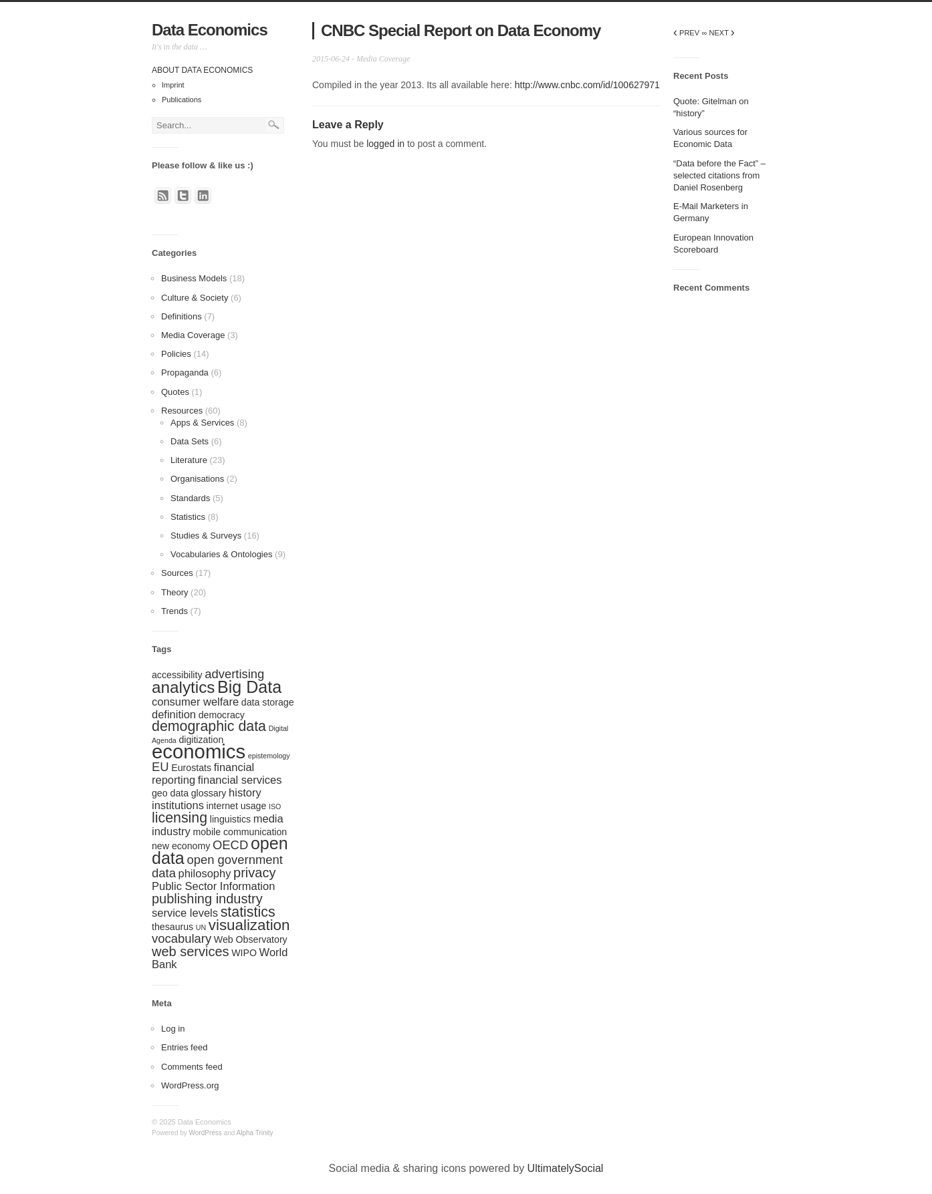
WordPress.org (190, 1085)
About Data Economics (202, 70)
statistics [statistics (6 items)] (248, 912)
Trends (174, 611)
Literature (188, 460)
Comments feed (192, 1067)
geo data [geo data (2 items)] (170, 793)
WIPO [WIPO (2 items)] (244, 952)
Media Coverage (193, 335)
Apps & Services (202, 423)
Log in (173, 1029)
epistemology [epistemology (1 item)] (269, 756)
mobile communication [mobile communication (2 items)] (240, 832)
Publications (181, 100)
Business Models (194, 278)
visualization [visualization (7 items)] (249, 925)
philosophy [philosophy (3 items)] (205, 873)
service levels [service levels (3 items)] (185, 913)
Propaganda (185, 372)
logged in (385, 143)
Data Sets (189, 441)
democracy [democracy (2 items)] (222, 715)
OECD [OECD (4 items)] (230, 845)
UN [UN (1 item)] (201, 927)
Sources (177, 573)
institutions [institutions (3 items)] (178, 805)
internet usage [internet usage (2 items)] (237, 805)
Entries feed (184, 1047)
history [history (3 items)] (245, 792)
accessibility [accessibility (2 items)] (177, 674)
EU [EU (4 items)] (160, 767)
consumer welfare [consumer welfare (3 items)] (195, 702)
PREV (686, 33)
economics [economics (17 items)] (198, 751)
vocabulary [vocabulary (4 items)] (181, 938)
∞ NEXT (718, 33)
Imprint (173, 85)
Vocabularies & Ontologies (221, 554)
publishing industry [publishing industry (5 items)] (207, 898)
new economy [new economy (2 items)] (181, 846)
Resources (182, 411)
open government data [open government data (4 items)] (217, 866)
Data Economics (209, 30)
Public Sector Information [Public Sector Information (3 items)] (213, 886)
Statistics (187, 517)
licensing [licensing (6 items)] (179, 818)
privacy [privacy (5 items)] (254, 872)
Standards (190, 498)
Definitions (181, 316)
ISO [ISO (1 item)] (275, 806)
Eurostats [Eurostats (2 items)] (191, 767)
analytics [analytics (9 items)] (183, 687)
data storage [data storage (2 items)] (267, 702)
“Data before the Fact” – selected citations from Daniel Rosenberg (719, 175)
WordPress (205, 1133)
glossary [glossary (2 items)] (209, 793)
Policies (176, 354)
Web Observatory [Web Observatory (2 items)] (250, 939)
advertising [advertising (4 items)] (234, 674)
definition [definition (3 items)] (174, 714)
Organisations (197, 479)
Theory (174, 592)
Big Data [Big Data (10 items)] (249, 687)
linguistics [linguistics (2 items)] (230, 819)
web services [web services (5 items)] (190, 951)
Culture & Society (194, 298)
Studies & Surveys (205, 536)
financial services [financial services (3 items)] (240, 780)
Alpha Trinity (255, 1133)
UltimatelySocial (566, 1168)
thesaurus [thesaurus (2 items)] (172, 926)
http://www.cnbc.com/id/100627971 (587, 85)
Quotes (175, 392)
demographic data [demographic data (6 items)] (209, 726)
